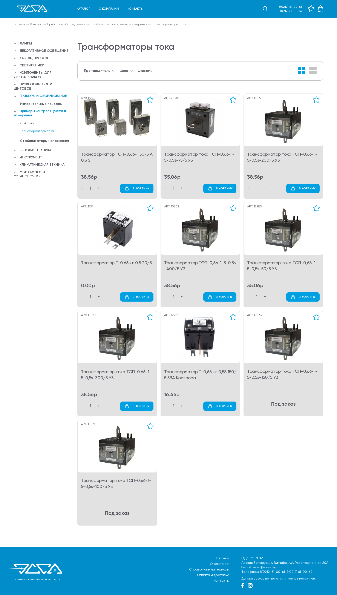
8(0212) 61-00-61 (290, 6)
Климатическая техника (42, 165)
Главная (19, 24)
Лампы (26, 43)
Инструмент (31, 157)
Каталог (83, 8)
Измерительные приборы (41, 104)
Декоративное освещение (44, 51)
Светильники (32, 65)
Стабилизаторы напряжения (44, 141)
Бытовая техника (35, 150)
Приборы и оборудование (66, 24)
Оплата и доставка (213, 575)
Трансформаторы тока (169, 24)
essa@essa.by (264, 567)
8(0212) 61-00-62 (291, 11)
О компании (109, 8)
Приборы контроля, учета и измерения (118, 24)
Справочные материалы (209, 569)
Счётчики (27, 123)
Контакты (135, 8)
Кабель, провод (34, 58)
